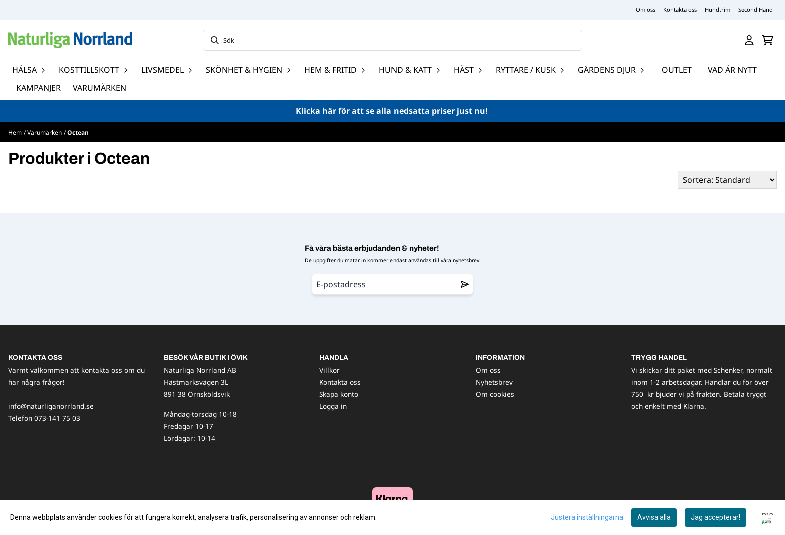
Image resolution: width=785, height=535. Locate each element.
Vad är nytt (732, 69)
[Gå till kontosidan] (749, 40)
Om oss (645, 9)
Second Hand (755, 9)
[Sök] (392, 40)
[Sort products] (727, 180)
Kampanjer (38, 87)
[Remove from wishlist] (465, 284)
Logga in (333, 406)
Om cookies (495, 394)
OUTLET (677, 69)
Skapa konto (338, 394)
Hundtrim (717, 9)
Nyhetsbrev (494, 382)
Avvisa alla (654, 517)
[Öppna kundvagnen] (767, 40)
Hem (15, 132)
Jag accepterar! (715, 517)
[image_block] (392, 498)
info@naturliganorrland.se (51, 406)
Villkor (329, 370)
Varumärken (99, 87)
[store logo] (70, 40)
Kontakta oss (680, 9)
